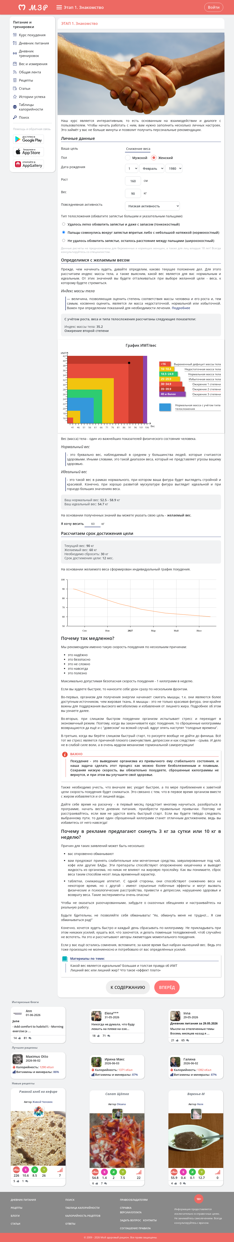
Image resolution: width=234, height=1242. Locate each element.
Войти (214, 7)
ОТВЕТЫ (70, 1223)
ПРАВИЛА (144, 1228)
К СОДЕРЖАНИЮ (128, 987)
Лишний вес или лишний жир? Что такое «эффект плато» (115, 970)
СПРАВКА (125, 1207)
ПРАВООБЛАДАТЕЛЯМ (134, 1199)
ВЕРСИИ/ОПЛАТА (130, 1212)
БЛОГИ (15, 1215)
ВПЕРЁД (167, 987)
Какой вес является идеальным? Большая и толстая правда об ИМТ (123, 965)
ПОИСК (69, 1199)
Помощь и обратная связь (32, 129)
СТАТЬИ (15, 1223)
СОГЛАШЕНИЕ (129, 1228)
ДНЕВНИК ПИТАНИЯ (23, 1199)
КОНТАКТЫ (150, 1220)
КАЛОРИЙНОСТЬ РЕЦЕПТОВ (82, 1215)
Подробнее (181, 308)
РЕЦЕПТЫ (16, 1207)
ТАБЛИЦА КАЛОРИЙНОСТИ (82, 1207)
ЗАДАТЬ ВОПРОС (130, 1220)
